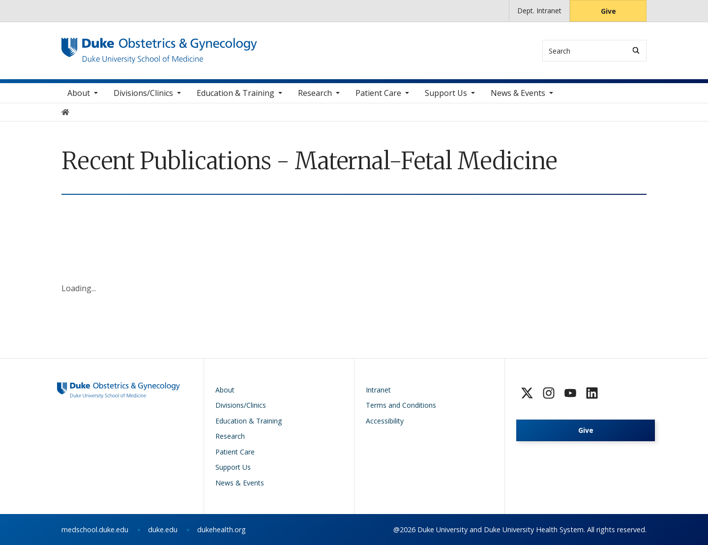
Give (608, 11)
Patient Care (378, 93)
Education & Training (235, 93)
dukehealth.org (221, 529)
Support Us (446, 93)
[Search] (636, 50)
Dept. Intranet (539, 10)
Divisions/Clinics (143, 93)
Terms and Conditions (401, 405)
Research (315, 93)
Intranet (378, 389)
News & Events (518, 93)
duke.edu (162, 529)
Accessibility (385, 420)
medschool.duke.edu (94, 529)
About (78, 93)
